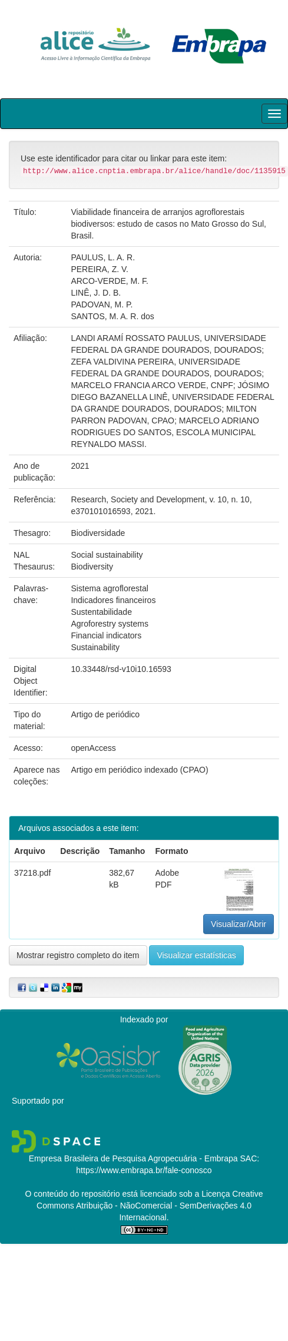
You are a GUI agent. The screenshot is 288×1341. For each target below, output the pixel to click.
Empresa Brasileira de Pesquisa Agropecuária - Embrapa (133, 1158)
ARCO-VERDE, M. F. (109, 281)
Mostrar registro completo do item (78, 955)
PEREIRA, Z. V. (99, 269)
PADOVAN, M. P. (102, 304)
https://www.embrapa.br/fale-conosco (143, 1170)
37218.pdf (32, 873)
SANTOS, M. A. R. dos (112, 316)
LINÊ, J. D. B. (96, 292)
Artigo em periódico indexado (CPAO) (139, 769)
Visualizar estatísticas (196, 955)
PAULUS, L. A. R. (103, 257)
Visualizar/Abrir (238, 924)
